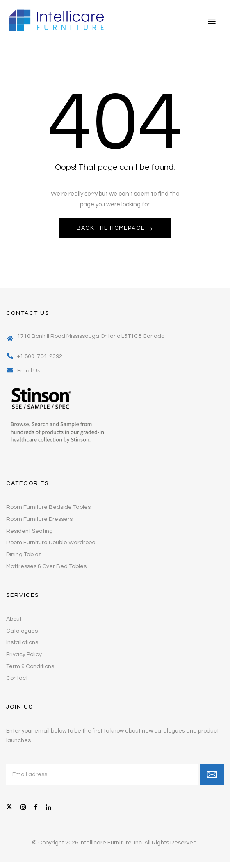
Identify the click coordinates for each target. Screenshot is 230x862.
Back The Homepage (112, 228)
